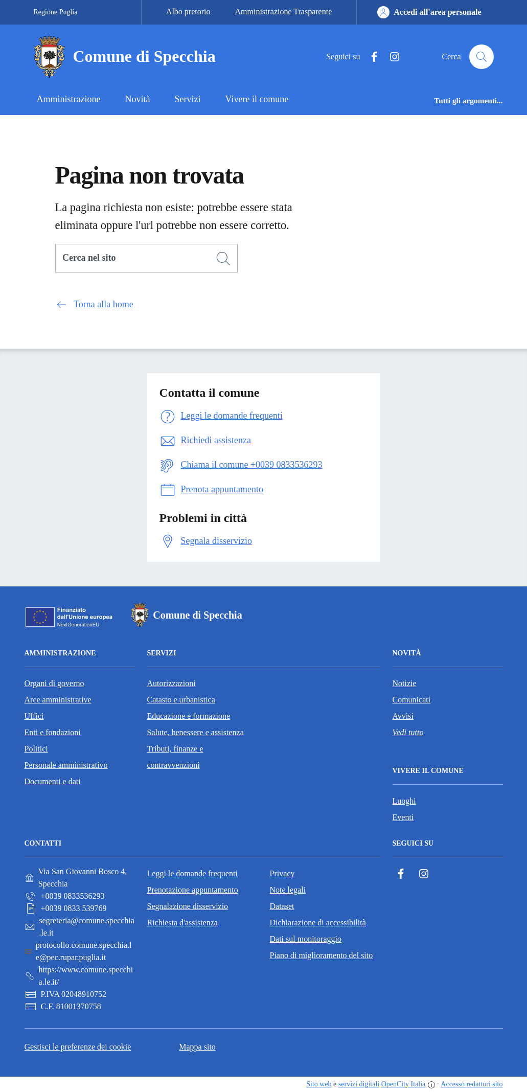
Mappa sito (197, 1046)
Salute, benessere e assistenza (195, 732)
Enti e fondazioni (53, 732)
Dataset (282, 906)
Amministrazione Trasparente (283, 11)
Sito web (318, 1084)
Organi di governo (54, 683)
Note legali (288, 889)
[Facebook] (370, 57)
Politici (36, 748)
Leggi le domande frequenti (192, 873)
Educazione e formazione (189, 716)
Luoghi (404, 801)
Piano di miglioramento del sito (321, 955)
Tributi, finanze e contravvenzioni (175, 756)
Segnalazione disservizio (187, 906)
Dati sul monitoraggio (305, 939)
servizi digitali (358, 1084)
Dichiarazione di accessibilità (318, 922)
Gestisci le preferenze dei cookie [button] (78, 1046)
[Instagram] (390, 57)
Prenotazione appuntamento (192, 889)
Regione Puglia (56, 12)
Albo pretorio (188, 11)
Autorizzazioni (171, 683)
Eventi (403, 817)
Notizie (405, 683)
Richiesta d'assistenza (182, 922)
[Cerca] (223, 259)
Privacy (282, 873)
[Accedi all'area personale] (429, 12)
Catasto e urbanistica (181, 699)
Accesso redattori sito (471, 1084)
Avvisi (403, 716)
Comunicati (412, 699)
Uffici (34, 716)
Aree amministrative (58, 699)
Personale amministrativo (66, 765)
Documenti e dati (53, 781)
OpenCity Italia (403, 1084)
